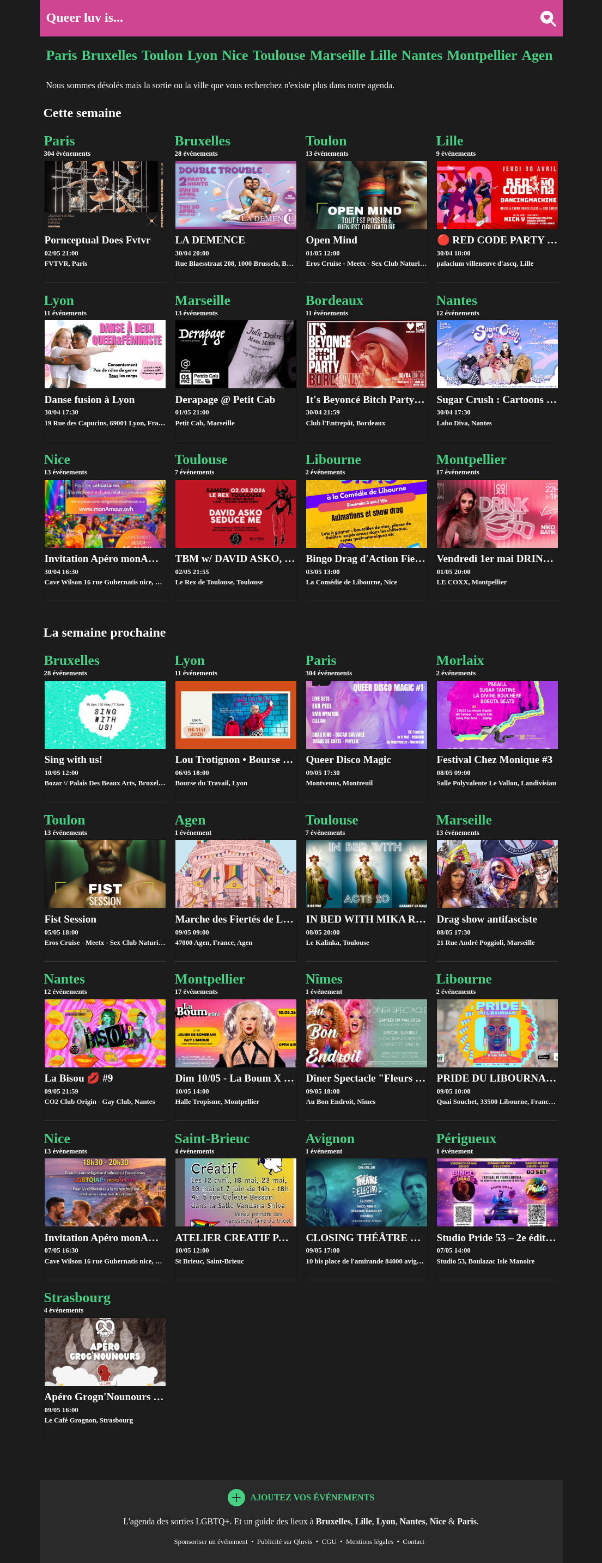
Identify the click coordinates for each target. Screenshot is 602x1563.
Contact (413, 1542)
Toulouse (278, 55)
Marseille (338, 55)
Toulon (162, 55)
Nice (235, 55)
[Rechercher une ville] (544, 18)
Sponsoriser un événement (210, 1542)
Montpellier (482, 55)
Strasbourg (105, 1302)
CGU (329, 1542)
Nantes (422, 55)
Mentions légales (369, 1542)
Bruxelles (109, 55)
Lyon (202, 55)
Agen (537, 55)
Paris (61, 55)
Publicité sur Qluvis (285, 1542)
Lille (383, 55)
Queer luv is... (85, 17)
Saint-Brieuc (236, 1143)
